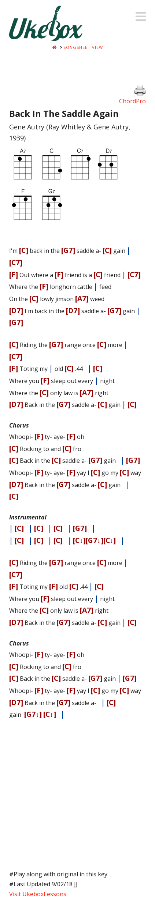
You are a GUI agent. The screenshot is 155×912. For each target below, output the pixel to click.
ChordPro (132, 101)
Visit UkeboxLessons (37, 894)
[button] (141, 16)
